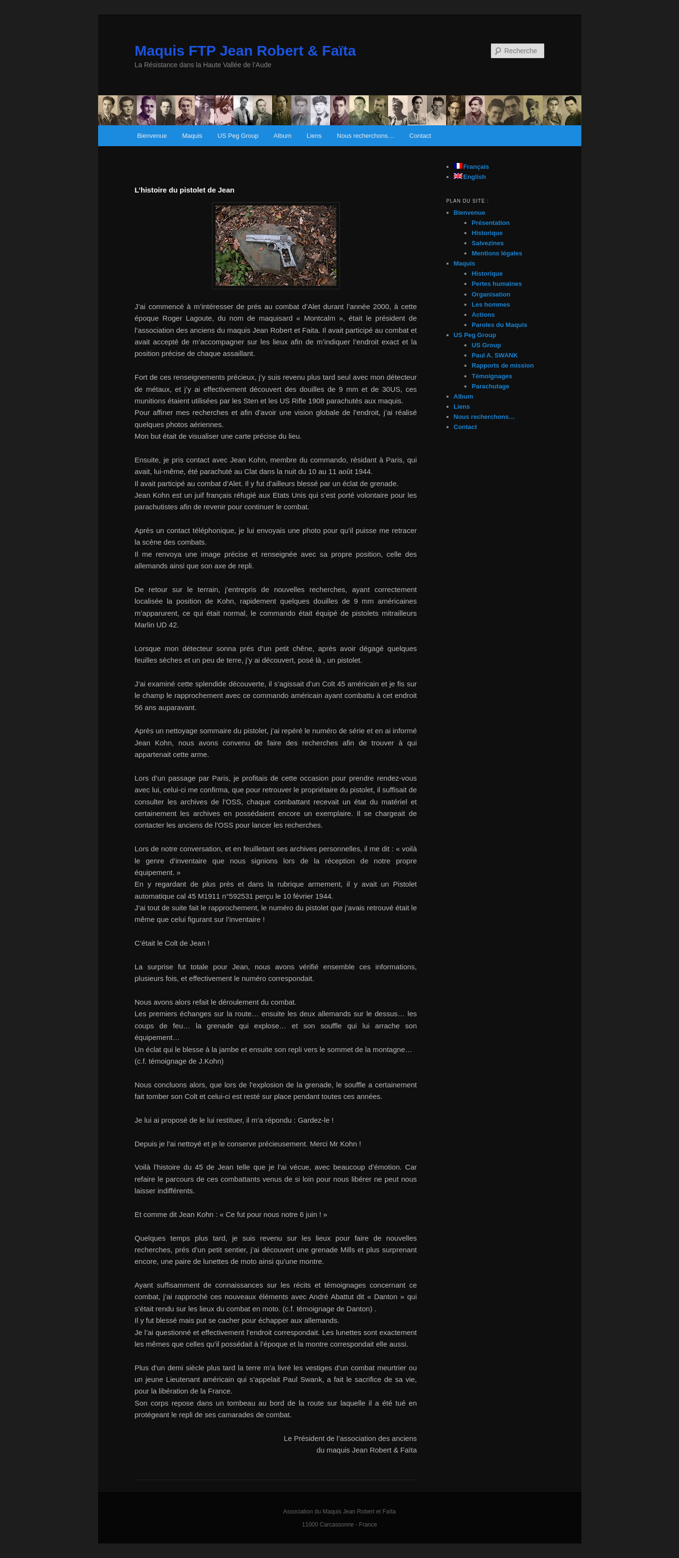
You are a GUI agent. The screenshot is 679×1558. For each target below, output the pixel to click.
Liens (313, 135)
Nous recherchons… (365, 135)
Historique (487, 233)
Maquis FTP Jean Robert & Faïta (245, 51)
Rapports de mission (503, 365)
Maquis (192, 135)
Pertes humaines (497, 283)
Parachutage (490, 386)
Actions (483, 314)
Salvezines (488, 243)
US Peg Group (238, 135)
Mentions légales (497, 253)
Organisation (491, 294)
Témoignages (492, 376)
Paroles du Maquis (499, 324)
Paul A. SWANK (495, 355)
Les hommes (491, 304)
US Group (486, 345)
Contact (420, 135)
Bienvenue (152, 135)
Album (282, 135)
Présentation (491, 222)
